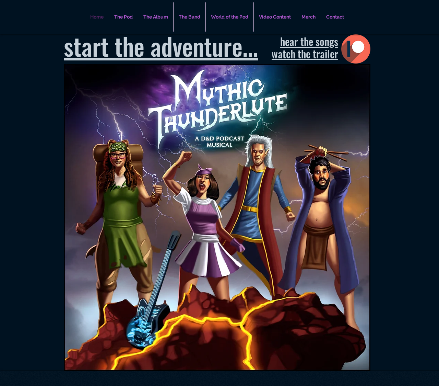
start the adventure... (161, 46)
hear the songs (309, 41)
